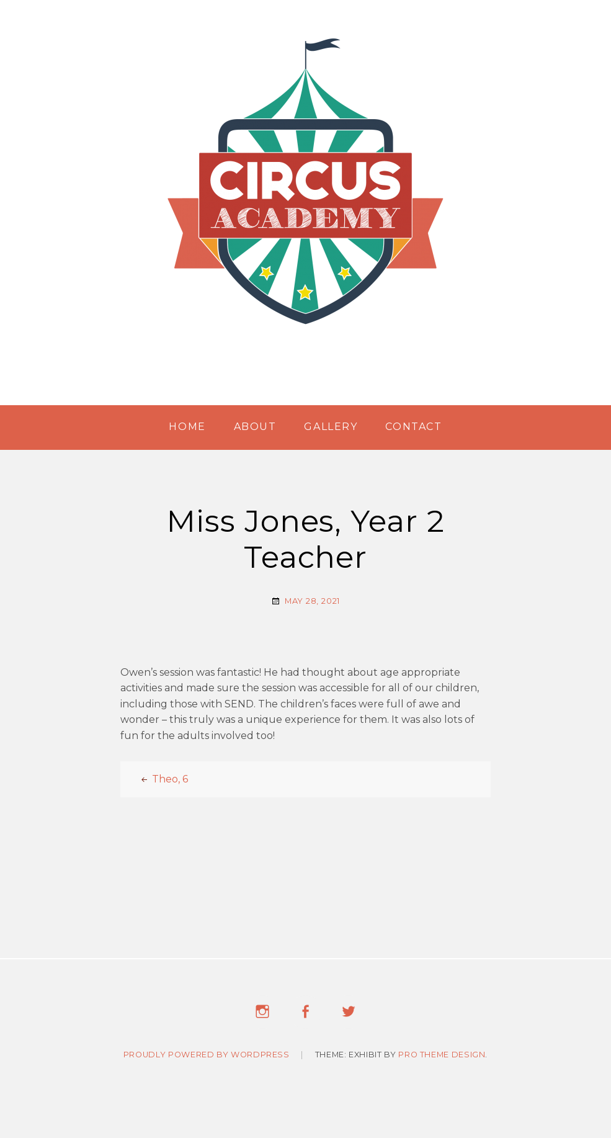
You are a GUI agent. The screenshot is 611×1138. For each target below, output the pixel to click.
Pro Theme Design (441, 1057)
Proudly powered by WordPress (206, 1057)
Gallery (330, 426)
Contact (413, 426)
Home (187, 426)
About (255, 426)
